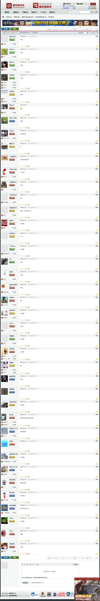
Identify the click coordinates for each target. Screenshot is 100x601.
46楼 (97, 414)
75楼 (97, 36)
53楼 (97, 323)
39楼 (97, 505)
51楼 (97, 348)
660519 (5, 317)
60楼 (97, 233)
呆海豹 (5, 474)
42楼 (97, 466)
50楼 (97, 362)
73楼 (97, 62)
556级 (14, 44)
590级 (14, 56)
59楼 (97, 246)
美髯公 (5, 101)
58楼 (97, 258)
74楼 (97, 49)
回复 (28, 46)
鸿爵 (4, 551)
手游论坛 (25, 12)
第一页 (56, 29)
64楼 (97, 182)
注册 (74, 8)
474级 (14, 356)
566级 (14, 330)
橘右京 (5, 69)
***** (4, 330)
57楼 (97, 271)
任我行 (5, 82)
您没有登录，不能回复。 (50, 571)
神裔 (4, 112)
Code (35, 564)
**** (4, 56)
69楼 (97, 117)
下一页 (82, 29)
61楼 (97, 220)
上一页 (61, 29)
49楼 (97, 376)
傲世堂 (7, 12)
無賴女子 (5, 422)
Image (27, 564)
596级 (14, 215)
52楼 (97, 335)
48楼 (97, 389)
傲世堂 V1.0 (12, 593)
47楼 (97, 401)
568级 (14, 85)
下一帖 (96, 32)
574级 (14, 253)
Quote (33, 564)
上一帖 (92, 32)
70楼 (97, 105)
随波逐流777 (6, 253)
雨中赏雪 (5, 500)
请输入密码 (80, 4)
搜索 (92, 12)
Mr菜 (4, 44)
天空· (4, 370)
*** (4, 189)
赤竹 (4, 215)
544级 (14, 500)
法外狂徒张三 (7, 461)
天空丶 (5, 372)
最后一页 (88, 29)
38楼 (97, 518)
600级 (14, 69)
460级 (14, 474)
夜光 (4, 87)
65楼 (97, 169)
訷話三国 (5, 292)
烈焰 (4, 356)
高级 (96, 12)
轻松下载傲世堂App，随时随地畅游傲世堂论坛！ (35, 577)
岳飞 (4, 436)
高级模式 (75, 564)
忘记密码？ (66, 8)
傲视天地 (17, 17)
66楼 (97, 156)
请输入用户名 (66, 4)
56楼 (97, 284)
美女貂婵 (5, 202)
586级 (14, 82)
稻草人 (5, 176)
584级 (14, 436)
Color (25, 564)
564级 (14, 112)
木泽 (4, 279)
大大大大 (5, 305)
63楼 (97, 194)
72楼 (97, 75)
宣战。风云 (6, 138)
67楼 (97, 143)
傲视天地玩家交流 (27, 17)
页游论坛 (16, 12)
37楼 (97, 530)
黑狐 (4, 228)
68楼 (97, 130)
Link (30, 564)
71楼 (97, 91)
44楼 (97, 441)
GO (97, 29)
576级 (14, 512)
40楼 (97, 492)
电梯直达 (80, 32)
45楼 (97, 428)
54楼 (97, 310)
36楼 (97, 543)
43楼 (97, 454)
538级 (14, 99)
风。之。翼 (6, 359)
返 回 (50, 29)
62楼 (97, 207)
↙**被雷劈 (6, 512)
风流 (4, 85)
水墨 (4, 343)
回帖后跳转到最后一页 (36, 582)
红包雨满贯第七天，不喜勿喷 (44, 17)
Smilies (38, 564)
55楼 (97, 297)
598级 (14, 138)
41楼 (97, 479)
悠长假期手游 (13, 595)
